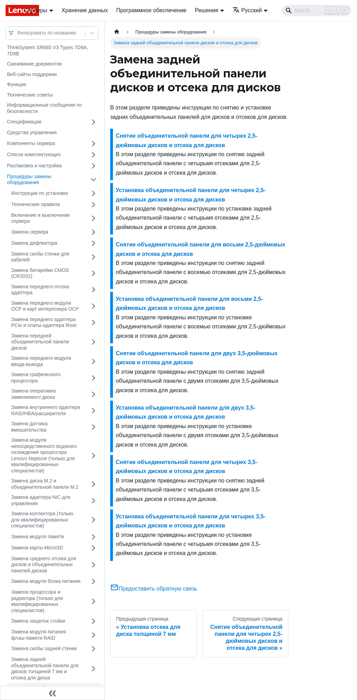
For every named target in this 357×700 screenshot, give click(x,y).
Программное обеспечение (151, 10)
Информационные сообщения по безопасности (44, 108)
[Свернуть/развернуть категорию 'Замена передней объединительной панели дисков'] (93, 342)
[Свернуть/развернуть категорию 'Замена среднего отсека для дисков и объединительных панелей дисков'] (93, 565)
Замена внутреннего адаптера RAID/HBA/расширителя (45, 410)
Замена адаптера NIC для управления (40, 500)
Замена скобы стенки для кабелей (40, 257)
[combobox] (17, 33)
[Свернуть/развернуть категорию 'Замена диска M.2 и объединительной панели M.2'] (93, 484)
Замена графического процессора (36, 377)
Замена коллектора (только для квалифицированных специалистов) (42, 519)
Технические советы (30, 95)
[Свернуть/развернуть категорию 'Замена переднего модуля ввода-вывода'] (93, 361)
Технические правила (35, 204)
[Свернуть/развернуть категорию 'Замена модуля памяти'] (93, 536)
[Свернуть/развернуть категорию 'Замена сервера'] (93, 232)
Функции (16, 84)
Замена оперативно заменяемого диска (33, 394)
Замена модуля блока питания (46, 581)
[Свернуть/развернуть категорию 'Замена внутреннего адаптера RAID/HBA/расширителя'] (93, 410)
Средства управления (31, 132)
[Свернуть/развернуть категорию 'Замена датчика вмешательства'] (93, 427)
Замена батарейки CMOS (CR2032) (40, 273)
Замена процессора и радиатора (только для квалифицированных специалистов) (37, 601)
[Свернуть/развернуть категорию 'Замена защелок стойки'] (93, 621)
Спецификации (24, 121)
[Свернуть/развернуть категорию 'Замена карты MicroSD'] (93, 548)
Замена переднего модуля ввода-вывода (41, 361)
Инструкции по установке (39, 193)
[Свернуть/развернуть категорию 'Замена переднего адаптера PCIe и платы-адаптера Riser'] (93, 322)
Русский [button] (247, 10)
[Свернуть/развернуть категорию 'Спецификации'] (93, 122)
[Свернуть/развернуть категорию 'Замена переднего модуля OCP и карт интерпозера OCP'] (93, 306)
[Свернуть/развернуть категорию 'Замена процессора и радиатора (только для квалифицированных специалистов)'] (93, 601)
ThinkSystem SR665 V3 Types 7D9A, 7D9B (47, 50)
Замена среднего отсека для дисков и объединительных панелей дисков (43, 564)
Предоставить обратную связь (153, 589)
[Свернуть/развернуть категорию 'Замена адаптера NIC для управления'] (93, 500)
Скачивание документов (34, 64)
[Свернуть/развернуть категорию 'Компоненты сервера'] (93, 143)
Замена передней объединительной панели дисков (40, 342)
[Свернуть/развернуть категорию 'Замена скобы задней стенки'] (93, 648)
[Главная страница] (116, 31)
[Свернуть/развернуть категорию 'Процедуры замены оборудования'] (93, 180)
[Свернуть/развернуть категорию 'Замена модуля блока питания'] (93, 581)
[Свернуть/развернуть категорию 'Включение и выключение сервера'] (93, 218)
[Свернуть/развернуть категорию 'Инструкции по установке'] (93, 193)
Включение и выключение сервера (40, 218)
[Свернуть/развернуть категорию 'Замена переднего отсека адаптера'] (93, 290)
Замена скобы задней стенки (44, 648)
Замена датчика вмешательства (29, 427)
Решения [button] (206, 10)
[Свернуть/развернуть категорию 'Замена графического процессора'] (93, 378)
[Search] (316, 10)
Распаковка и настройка (34, 165)
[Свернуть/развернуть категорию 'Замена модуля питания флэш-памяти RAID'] (93, 635)
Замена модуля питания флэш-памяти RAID (38, 635)
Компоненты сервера (31, 143)
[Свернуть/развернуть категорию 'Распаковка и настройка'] (93, 166)
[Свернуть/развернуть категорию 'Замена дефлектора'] (93, 243)
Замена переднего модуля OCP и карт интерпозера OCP (45, 306)
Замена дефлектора (34, 243)
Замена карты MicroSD (37, 547)
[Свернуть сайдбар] (52, 693)
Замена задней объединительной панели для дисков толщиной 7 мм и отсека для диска (45, 668)
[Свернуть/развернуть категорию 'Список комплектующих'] (93, 154)
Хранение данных (85, 10)
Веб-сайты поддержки (32, 74)
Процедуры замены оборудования (29, 179)
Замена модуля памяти (37, 536)
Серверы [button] (35, 10)
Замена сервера (29, 232)
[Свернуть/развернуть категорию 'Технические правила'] (93, 204)
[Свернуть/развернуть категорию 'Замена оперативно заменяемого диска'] (93, 394)
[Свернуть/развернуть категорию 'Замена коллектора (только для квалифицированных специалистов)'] (93, 520)
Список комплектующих (34, 154)
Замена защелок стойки (38, 621)
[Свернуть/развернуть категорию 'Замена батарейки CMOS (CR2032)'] (93, 273)
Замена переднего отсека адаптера (40, 290)
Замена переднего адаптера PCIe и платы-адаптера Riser (44, 322)
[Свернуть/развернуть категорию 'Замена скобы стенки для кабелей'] (93, 257)
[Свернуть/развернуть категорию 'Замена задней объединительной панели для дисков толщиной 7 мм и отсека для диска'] (93, 668)
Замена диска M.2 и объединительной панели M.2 (44, 484)
